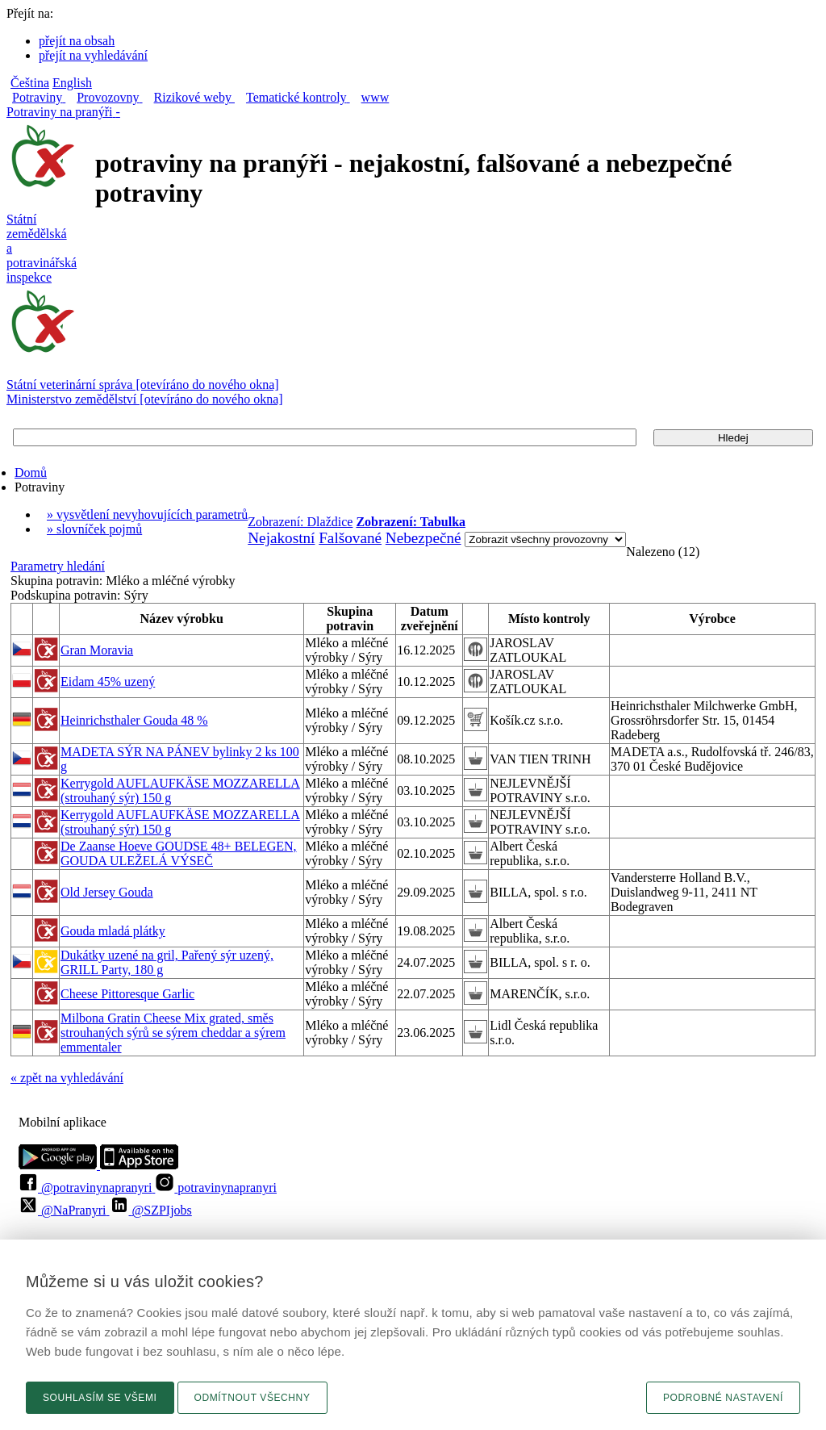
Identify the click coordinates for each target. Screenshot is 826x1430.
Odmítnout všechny (252, 1397)
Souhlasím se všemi (100, 1397)
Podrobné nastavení (723, 1397)
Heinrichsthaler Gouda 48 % (134, 720)
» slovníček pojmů (94, 529)
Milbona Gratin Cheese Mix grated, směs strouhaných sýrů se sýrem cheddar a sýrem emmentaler (173, 1032)
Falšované (350, 537)
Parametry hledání (57, 566)
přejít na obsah (77, 41)
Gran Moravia (96, 650)
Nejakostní (281, 537)
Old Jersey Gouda (106, 892)
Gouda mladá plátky (112, 931)
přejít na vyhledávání (93, 55)
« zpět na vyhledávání (66, 1078)
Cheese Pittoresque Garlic (127, 994)
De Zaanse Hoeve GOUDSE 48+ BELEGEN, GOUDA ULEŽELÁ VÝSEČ (178, 853)
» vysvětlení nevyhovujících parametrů (147, 514)
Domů (31, 472)
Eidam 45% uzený (107, 681)
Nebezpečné (423, 537)
